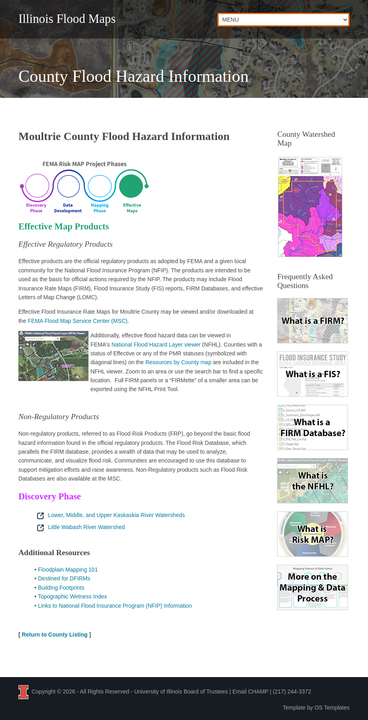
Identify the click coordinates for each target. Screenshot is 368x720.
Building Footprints (61, 587)
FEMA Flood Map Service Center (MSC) (77, 321)
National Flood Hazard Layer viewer (156, 344)
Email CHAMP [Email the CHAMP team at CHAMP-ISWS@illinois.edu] (250, 691)
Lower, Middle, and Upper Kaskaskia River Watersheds (109, 515)
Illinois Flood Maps (67, 19)
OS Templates (332, 707)
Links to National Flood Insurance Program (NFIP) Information (115, 605)
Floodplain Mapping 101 (68, 569)
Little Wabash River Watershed (79, 527)
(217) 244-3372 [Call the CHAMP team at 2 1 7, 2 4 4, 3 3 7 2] (292, 691)
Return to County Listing (55, 634)
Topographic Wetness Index (72, 596)
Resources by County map (178, 362)
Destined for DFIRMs (64, 578)
